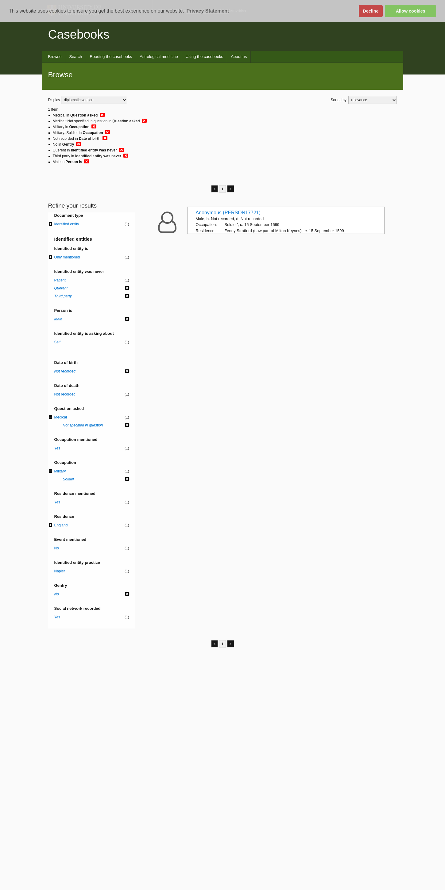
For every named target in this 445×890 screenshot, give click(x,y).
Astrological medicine (159, 56)
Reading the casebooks (111, 56)
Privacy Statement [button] (207, 10)
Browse (55, 56)
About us (239, 56)
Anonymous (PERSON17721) (228, 212)
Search (75, 56)
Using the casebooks (204, 56)
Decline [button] (370, 11)
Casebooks (79, 34)
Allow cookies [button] (410, 11)
